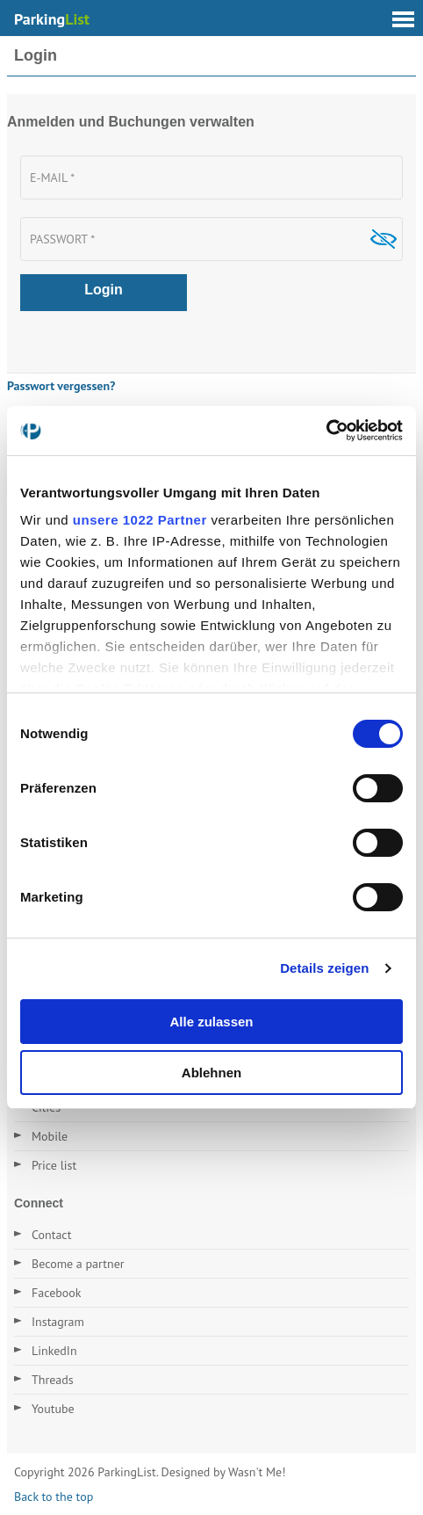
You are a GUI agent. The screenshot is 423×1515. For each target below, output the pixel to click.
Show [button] (382, 239)
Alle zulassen (211, 1021)
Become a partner (78, 1264)
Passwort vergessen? (61, 386)
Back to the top (53, 1496)
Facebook (57, 1293)
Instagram (58, 1322)
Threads (53, 1380)
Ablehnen (211, 1072)
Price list (54, 1165)
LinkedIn (54, 1351)
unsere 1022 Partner (140, 519)
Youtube (53, 1409)
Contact (51, 1235)
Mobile (50, 1136)
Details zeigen (324, 967)
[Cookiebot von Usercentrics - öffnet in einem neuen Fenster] (326, 430)
